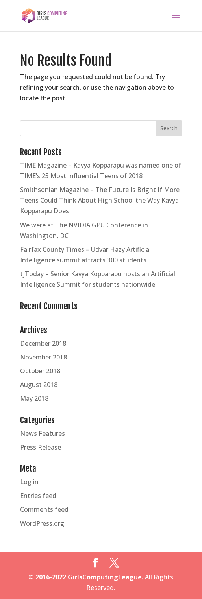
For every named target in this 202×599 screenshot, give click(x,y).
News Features (42, 433)
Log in (29, 481)
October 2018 (40, 371)
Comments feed (44, 509)
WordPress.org (42, 523)
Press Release (40, 447)
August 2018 (38, 384)
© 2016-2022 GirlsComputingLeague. (85, 577)
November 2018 (43, 357)
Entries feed (38, 495)
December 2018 (43, 343)
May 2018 (34, 398)
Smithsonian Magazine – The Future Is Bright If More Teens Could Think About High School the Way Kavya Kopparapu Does (100, 200)
